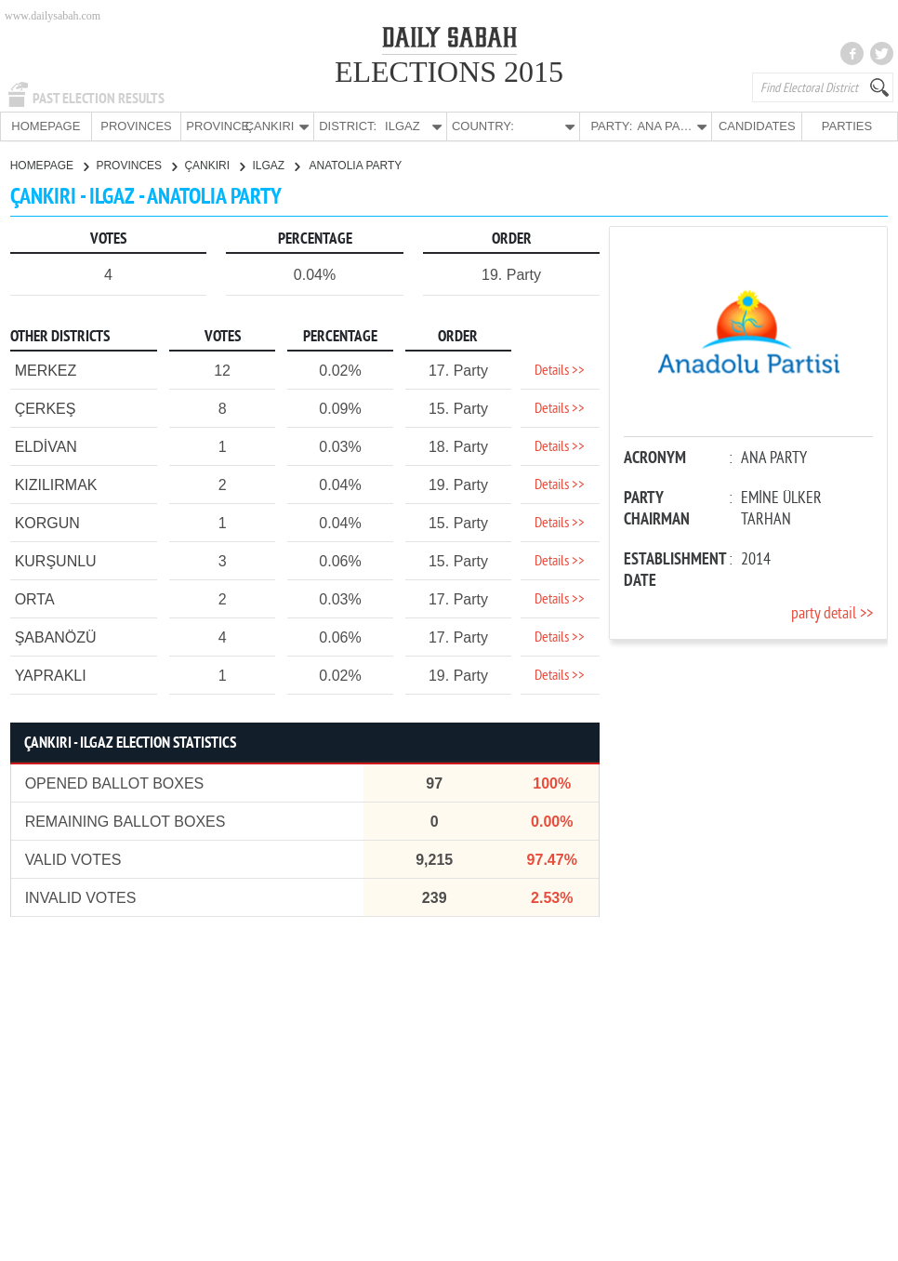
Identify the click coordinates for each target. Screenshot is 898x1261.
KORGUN (47, 522)
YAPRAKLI (50, 675)
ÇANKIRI (214, 164)
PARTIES (845, 126)
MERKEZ (46, 370)
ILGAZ (275, 164)
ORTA (35, 598)
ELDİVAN (46, 446)
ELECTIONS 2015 (449, 71)
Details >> (560, 370)
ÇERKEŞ (45, 408)
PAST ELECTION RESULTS (99, 98)
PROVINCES (136, 126)
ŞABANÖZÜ (56, 636)
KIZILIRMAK (56, 484)
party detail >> (832, 613)
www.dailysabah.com (52, 15)
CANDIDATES (756, 126)
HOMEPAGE (45, 126)
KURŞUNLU (56, 560)
